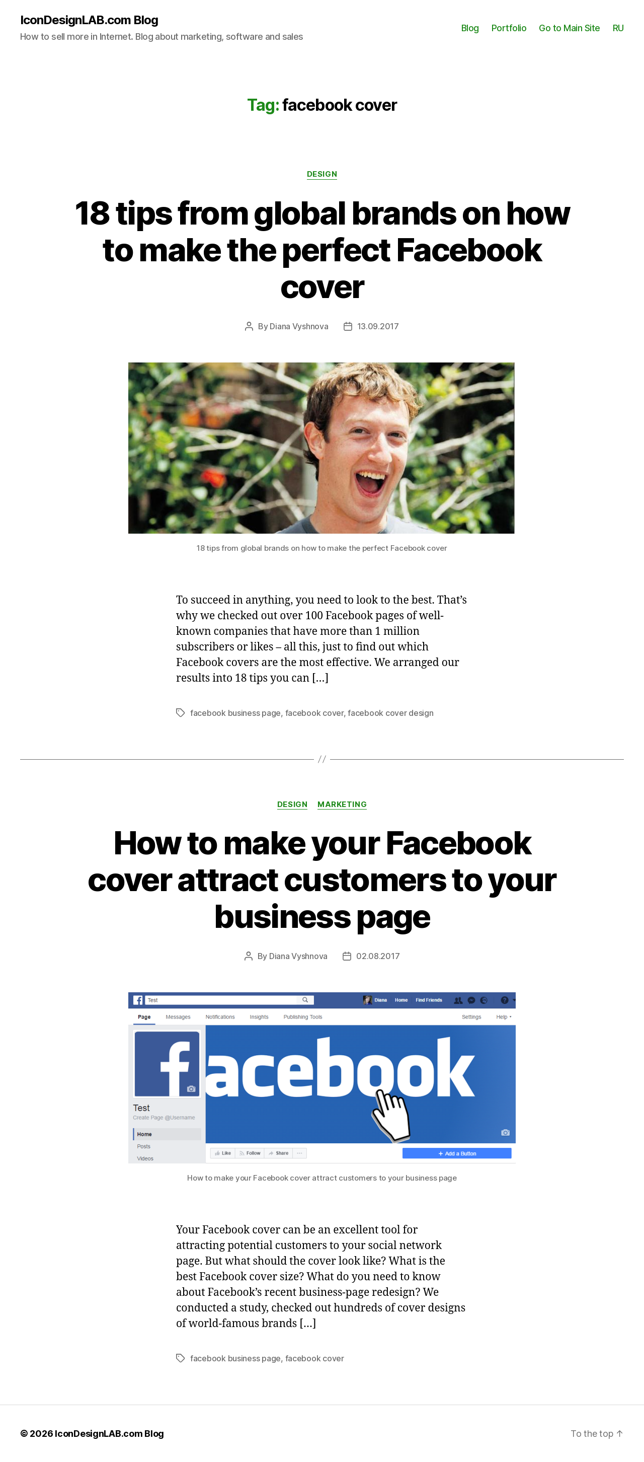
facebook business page (235, 713)
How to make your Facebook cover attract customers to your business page (322, 879)
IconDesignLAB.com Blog (89, 20)
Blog (470, 28)
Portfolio (509, 28)
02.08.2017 (377, 956)
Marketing (342, 804)
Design (322, 174)
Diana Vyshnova (299, 326)
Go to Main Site (569, 28)
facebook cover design (390, 713)
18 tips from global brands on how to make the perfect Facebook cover (322, 249)
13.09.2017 (378, 326)
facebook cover (314, 713)
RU (618, 28)
